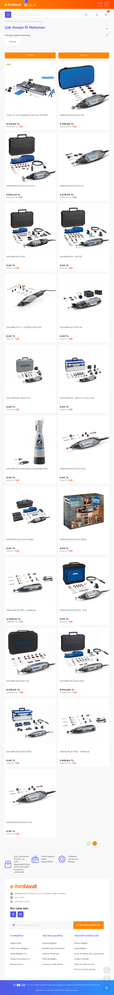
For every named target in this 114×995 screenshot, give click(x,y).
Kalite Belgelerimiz (18, 954)
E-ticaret (50, 990)
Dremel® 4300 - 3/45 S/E (71, 256)
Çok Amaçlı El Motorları (32, 21)
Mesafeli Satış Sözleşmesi (53, 948)
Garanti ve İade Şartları (52, 964)
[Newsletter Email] (57, 925)
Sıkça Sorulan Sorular (84, 964)
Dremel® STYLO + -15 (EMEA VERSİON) (23, 327)
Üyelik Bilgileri (80, 948)
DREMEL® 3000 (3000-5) (71, 186)
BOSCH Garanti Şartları (85, 969)
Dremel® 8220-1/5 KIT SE (71, 327)
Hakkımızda (15, 943)
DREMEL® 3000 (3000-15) (72, 115)
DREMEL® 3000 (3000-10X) (72, 469)
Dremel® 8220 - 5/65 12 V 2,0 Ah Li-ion (77, 398)
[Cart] (106, 15)
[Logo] (13, 4)
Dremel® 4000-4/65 (15, 256)
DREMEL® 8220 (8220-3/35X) (73, 539)
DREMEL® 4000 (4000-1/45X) (19, 539)
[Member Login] (97, 15)
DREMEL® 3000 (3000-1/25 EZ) (20, 186)
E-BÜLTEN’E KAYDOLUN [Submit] (88, 925)
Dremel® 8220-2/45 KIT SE (18, 398)
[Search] (52, 15)
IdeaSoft (40, 990)
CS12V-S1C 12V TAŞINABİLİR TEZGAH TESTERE (27, 115)
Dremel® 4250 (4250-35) (17, 681)
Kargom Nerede (81, 959)
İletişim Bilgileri (81, 943)
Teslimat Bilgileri (49, 959)
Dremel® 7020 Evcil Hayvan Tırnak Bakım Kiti (27, 469)
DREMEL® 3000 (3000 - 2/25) (73, 610)
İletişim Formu (16, 964)
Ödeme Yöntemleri (50, 954)
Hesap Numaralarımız (20, 959)
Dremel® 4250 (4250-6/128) (18, 752)
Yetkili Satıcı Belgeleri (19, 948)
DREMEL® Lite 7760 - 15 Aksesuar (21, 610)
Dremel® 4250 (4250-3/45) (72, 681)
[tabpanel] (12, 42)
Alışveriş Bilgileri (49, 943)
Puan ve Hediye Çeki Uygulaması (89, 954)
